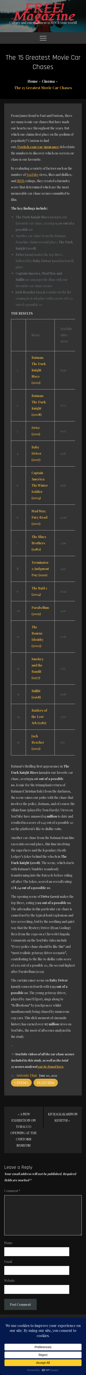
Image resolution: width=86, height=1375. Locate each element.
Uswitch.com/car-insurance (38, 147)
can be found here (50, 1066)
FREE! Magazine (43, 12)
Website (9, 1280)
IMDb (21, 181)
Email (8, 1261)
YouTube (32, 174)
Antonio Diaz (26, 1075)
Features (46, 1082)
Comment (12, 1191)
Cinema (21, 1082)
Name (8, 1243)
